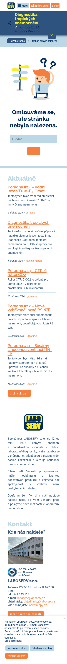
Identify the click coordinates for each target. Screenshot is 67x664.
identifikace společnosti (25, 614)
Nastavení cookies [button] (17, 648)
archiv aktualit (19, 393)
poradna (30, 212)
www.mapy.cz (38, 605)
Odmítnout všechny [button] (42, 648)
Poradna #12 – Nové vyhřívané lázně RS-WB (29, 308)
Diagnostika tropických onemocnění (26, 18)
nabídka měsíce (34, 260)
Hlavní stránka (17, 41)
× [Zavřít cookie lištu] (64, 618)
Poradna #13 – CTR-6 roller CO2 (27, 272)
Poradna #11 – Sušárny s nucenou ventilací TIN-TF (30, 349)
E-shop (55, 5)
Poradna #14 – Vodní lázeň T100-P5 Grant (26, 189)
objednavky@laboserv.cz (39, 601)
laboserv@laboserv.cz (31, 598)
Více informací (13, 640)
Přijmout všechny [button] (17, 655)
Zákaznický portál (40, 5)
